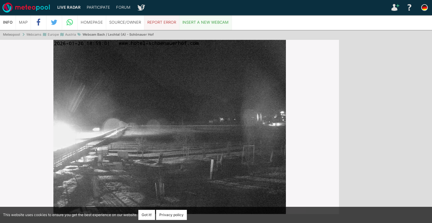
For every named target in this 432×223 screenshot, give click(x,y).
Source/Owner (125, 22)
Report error (161, 22)
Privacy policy (171, 215)
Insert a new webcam (205, 22)
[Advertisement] (385, 132)
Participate (98, 7)
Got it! (147, 215)
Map (23, 22)
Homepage (92, 22)
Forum (123, 7)
